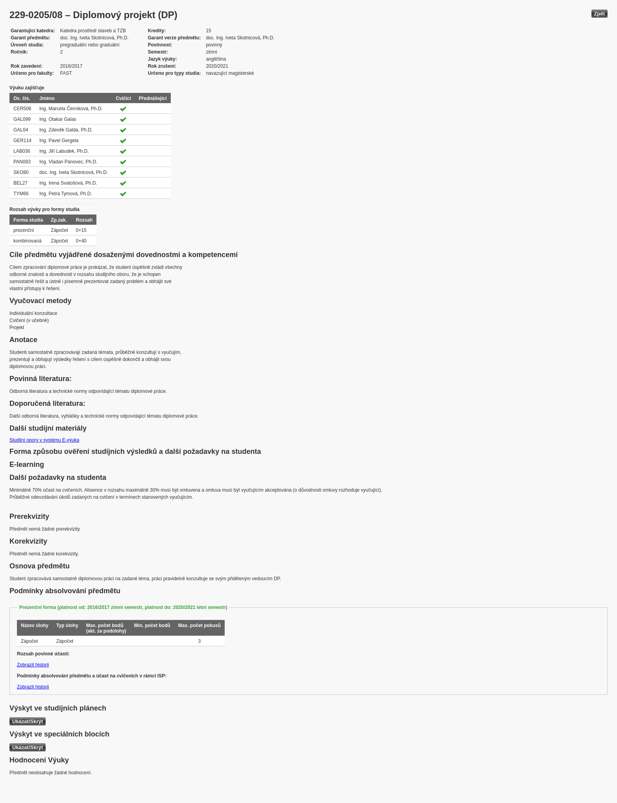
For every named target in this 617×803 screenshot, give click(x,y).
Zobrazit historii (33, 665)
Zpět (599, 14)
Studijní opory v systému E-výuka (44, 440)
